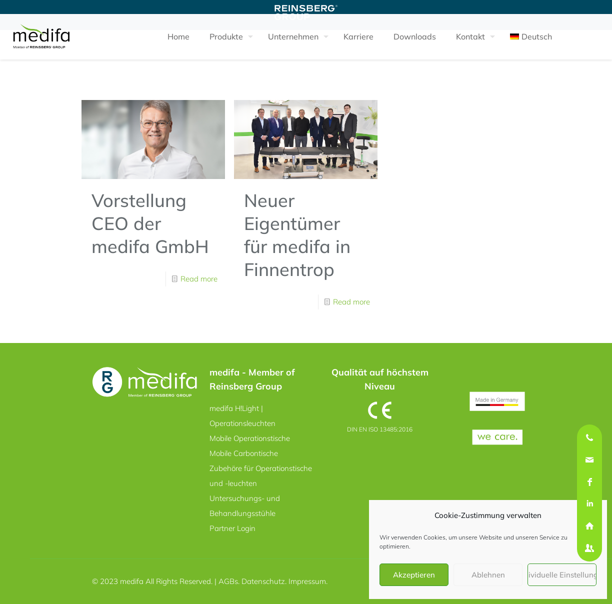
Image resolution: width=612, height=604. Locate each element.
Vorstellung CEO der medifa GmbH (150, 223)
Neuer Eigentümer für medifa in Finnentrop (297, 234)
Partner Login (233, 528)
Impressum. (308, 581)
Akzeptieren (414, 575)
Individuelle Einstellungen (562, 575)
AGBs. (230, 581)
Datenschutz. (265, 581)
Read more (199, 279)
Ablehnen (488, 575)
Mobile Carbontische (244, 453)
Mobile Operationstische (250, 438)
